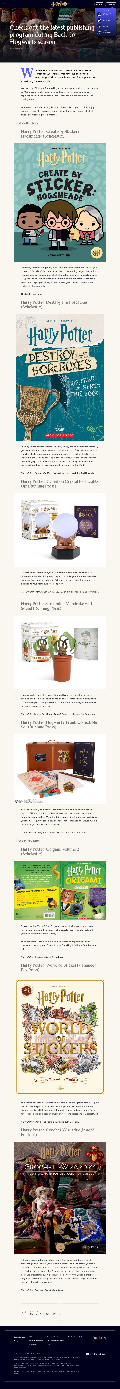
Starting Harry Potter (75, 1337)
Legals (49, 1344)
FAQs (31, 1337)
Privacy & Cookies (53, 1337)
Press (16, 1341)
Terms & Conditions (36, 1340)
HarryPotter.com (41, 1357)
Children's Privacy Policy (55, 1340)
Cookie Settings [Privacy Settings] (19, 1337)
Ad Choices (33, 1344)
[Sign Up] (111, 4)
